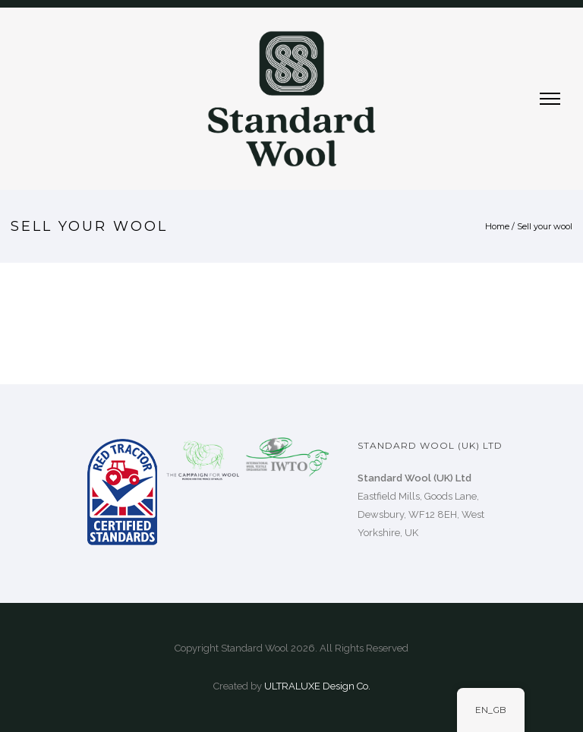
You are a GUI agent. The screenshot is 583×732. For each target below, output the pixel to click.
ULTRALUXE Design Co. (317, 686)
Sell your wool (544, 226)
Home (497, 226)
